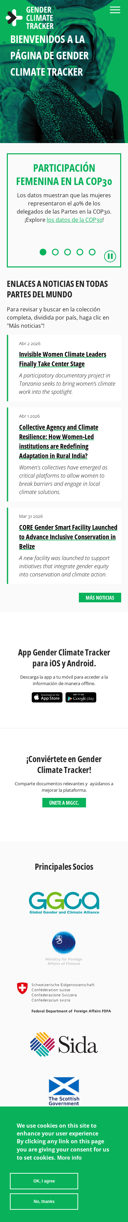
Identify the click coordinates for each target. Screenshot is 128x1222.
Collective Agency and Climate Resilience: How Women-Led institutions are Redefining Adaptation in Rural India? (58, 441)
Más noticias (100, 597)
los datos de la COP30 (74, 219)
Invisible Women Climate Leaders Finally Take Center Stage (62, 359)
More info (69, 1159)
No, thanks (44, 1202)
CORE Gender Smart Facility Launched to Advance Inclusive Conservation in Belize (68, 537)
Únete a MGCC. (64, 802)
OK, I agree (44, 1182)
